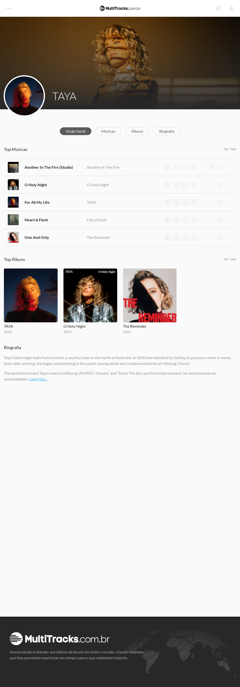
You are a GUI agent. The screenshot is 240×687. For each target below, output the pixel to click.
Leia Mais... (39, 379)
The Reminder (98, 237)
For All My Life (37, 202)
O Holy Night (36, 184)
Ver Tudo (230, 149)
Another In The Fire (103, 167)
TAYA (64, 95)
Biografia (166, 131)
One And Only (37, 237)
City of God (96, 219)
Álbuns (137, 131)
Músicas (108, 131)
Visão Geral (75, 131)
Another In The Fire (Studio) (49, 167)
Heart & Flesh (36, 219)
